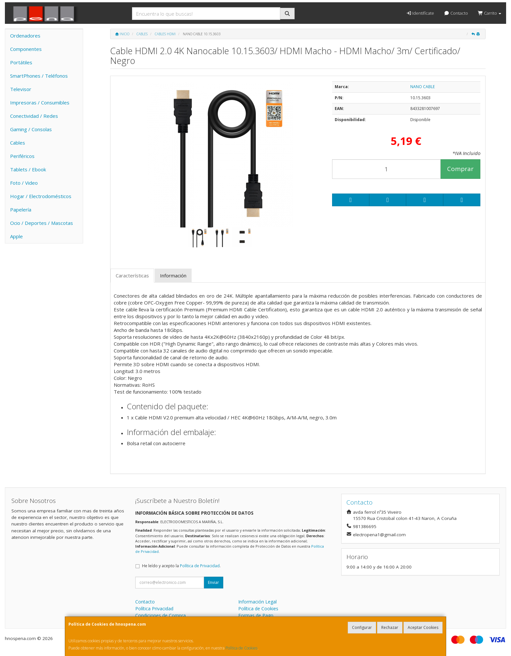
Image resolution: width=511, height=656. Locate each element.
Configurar (362, 627)
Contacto (456, 13)
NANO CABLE (422, 86)
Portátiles (21, 62)
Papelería (20, 209)
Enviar (213, 582)
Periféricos (22, 156)
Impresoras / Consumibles (39, 102)
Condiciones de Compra (160, 615)
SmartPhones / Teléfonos (39, 75)
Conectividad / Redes (34, 116)
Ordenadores (25, 35)
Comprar (460, 168)
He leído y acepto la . (181, 566)
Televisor (20, 89)
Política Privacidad (154, 608)
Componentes (26, 49)
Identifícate (420, 13)
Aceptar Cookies (423, 627)
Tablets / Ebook (28, 169)
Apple (16, 236)
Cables (17, 142)
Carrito (489, 13)
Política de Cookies (241, 648)
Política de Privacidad (200, 566)
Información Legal (257, 602)
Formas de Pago (255, 615)
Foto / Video (24, 183)
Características (132, 275)
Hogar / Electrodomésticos (40, 196)
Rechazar (389, 627)
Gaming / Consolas (31, 129)
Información (173, 275)
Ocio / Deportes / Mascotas (41, 223)
